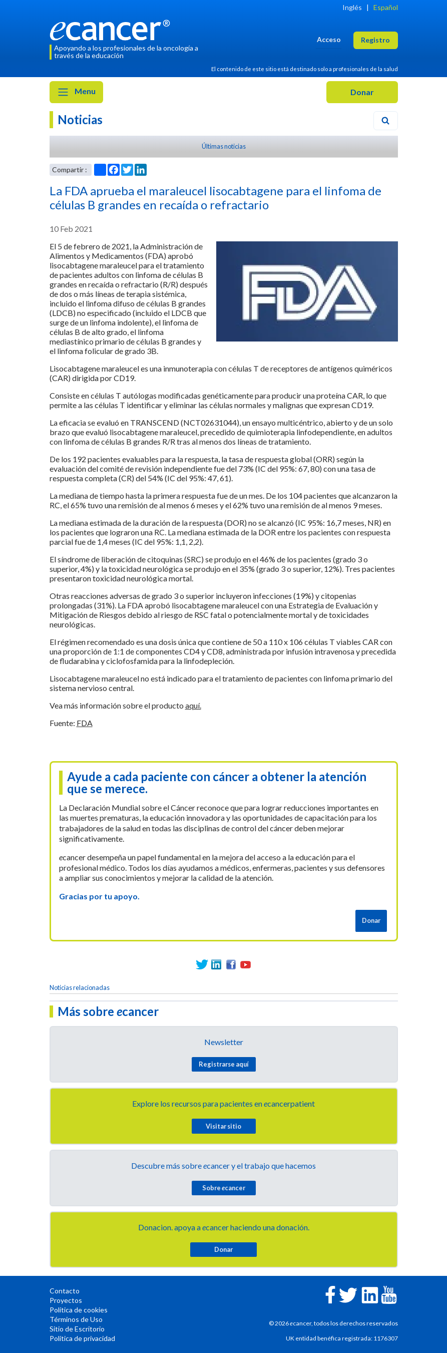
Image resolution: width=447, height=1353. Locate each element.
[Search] (385, 120)
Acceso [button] (329, 39)
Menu (76, 92)
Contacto (65, 1290)
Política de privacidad (82, 1338)
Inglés (352, 7)
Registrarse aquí (224, 1064)
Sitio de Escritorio (77, 1328)
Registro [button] (375, 40)
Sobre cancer (223, 1188)
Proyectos (66, 1300)
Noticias (80, 119)
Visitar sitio (223, 1126)
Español (385, 7)
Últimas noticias (224, 146)
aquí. (193, 705)
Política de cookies (79, 1309)
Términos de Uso (76, 1319)
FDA (85, 723)
